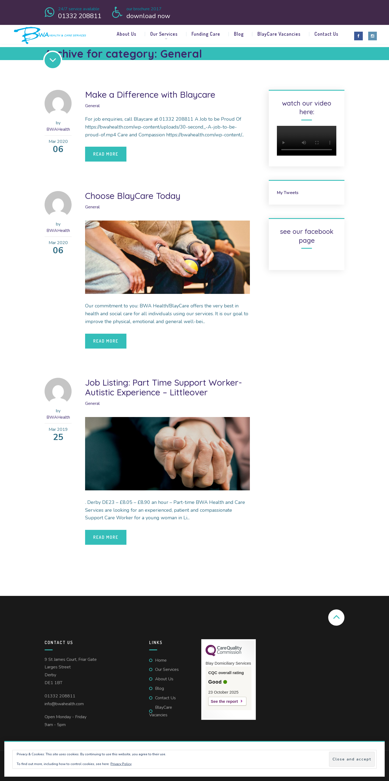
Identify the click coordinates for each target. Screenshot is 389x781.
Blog (239, 34)
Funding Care (206, 34)
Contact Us (326, 34)
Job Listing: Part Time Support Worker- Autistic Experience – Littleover (163, 387)
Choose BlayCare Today (132, 195)
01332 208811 (60, 696)
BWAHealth (58, 129)
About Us (126, 34)
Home (161, 660)
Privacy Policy (121, 764)
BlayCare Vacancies (279, 34)
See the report (224, 701)
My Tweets (288, 193)
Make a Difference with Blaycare (150, 94)
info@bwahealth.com (64, 704)
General (92, 106)
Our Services (164, 34)
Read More (105, 154)
